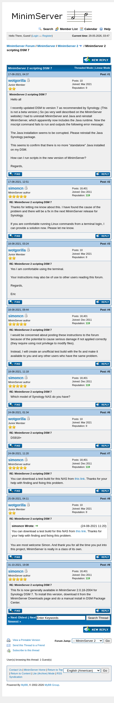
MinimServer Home (34, 669)
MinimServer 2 (68, 46)
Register (47, 35)
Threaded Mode (83, 67)
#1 (108, 74)
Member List (66, 29)
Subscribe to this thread (26, 650)
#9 (108, 564)
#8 (108, 498)
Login (35, 35)
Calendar (88, 29)
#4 (108, 309)
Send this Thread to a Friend (29, 645)
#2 (108, 181)
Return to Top (55, 669)
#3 (108, 243)
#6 (108, 412)
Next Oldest (19, 617)
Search (45, 29)
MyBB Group (52, 685)
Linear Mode (102, 67)
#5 (108, 371)
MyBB (24, 685)
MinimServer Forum (21, 46)
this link (80, 478)
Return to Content (21, 673)
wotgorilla (17, 81)
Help (105, 29)
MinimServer (46, 46)
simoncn (15, 188)
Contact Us (15, 669)
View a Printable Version (26, 640)
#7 (108, 453)
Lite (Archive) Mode (44, 673)
